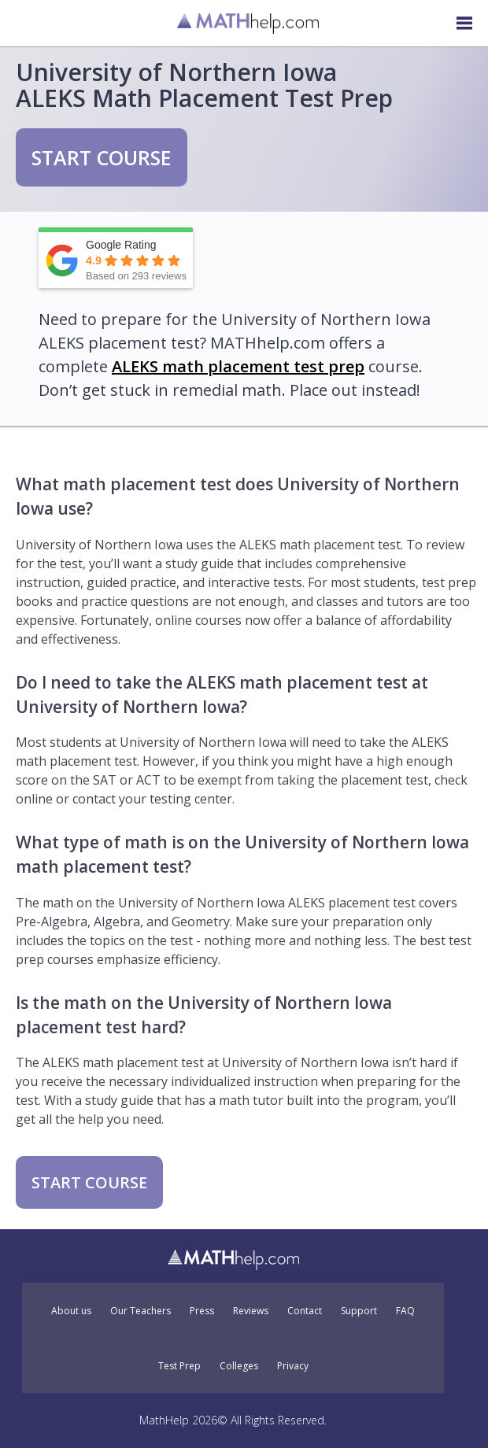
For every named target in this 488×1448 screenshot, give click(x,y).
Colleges (239, 1366)
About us (71, 1311)
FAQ (405, 1311)
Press (202, 1311)
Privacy (293, 1366)
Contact (304, 1311)
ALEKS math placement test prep (238, 366)
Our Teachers (140, 1311)
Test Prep (179, 1366)
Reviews (250, 1311)
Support (359, 1311)
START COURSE (101, 157)
